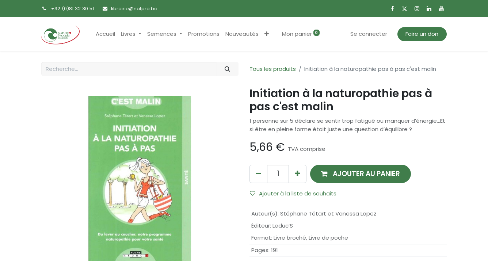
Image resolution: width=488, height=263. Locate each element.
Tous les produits (272, 69)
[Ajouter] (297, 174)
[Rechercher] (228, 69)
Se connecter (368, 34)
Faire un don (421, 34)
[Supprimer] (258, 174)
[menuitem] (105, 34)
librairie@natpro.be (134, 8)
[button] (267, 34)
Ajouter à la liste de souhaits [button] (293, 193)
